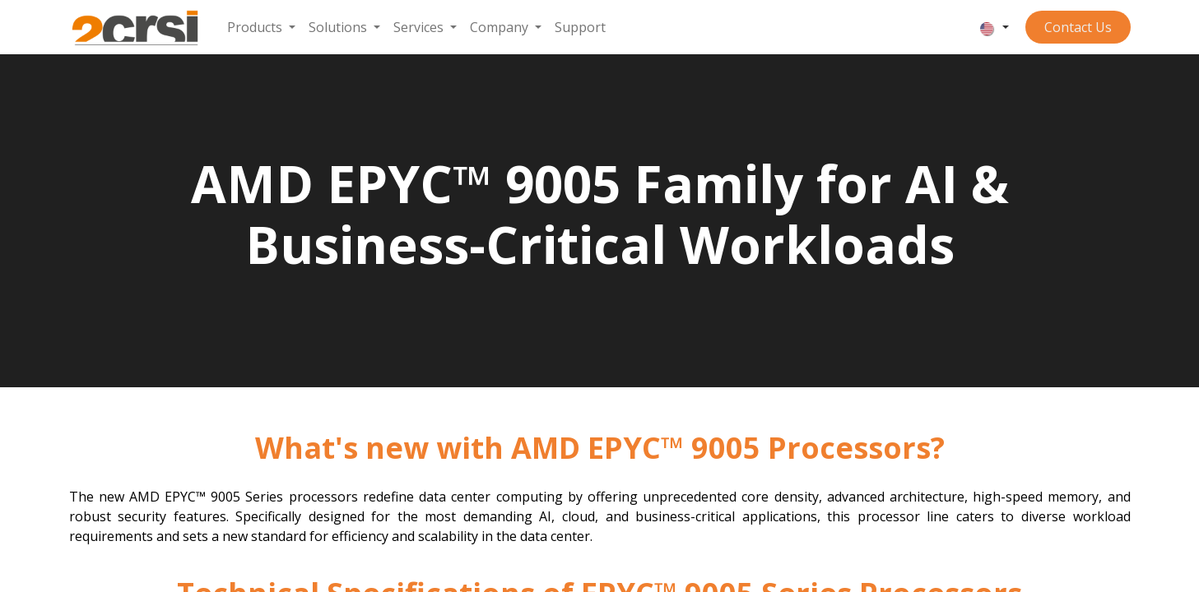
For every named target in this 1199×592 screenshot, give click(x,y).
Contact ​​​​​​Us (1078, 27)
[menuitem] (261, 27)
